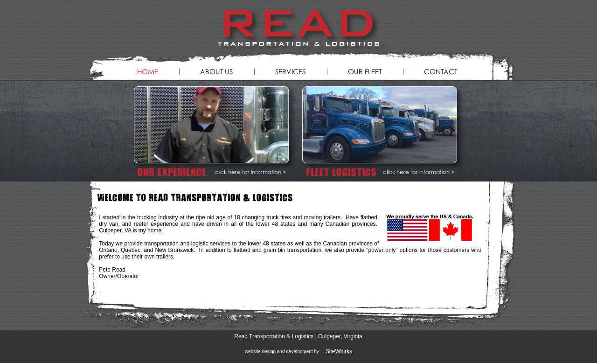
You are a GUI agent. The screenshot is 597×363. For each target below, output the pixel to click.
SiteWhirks (339, 351)
